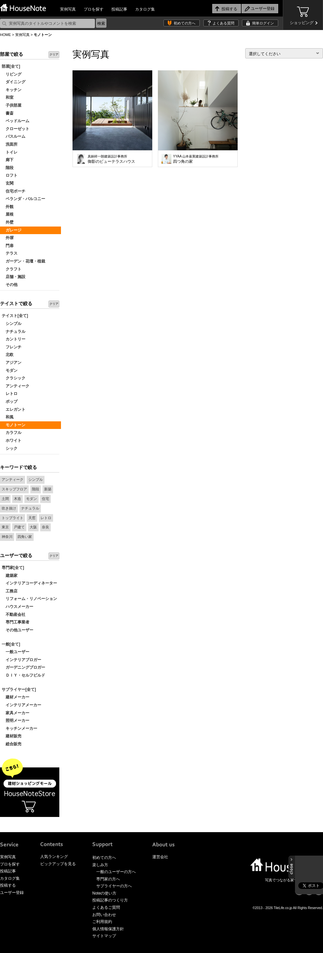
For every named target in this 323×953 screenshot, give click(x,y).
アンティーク (15, 386)
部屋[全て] (11, 66)
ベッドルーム (15, 121)
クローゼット (15, 128)
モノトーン (13, 425)
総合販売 (11, 744)
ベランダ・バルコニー (23, 198)
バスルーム (13, 136)
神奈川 (7, 537)
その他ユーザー (17, 630)
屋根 (8, 214)
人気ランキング (54, 856)
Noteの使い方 (104, 893)
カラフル (11, 432)
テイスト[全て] (15, 315)
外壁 (8, 222)
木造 (17, 499)
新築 (47, 489)
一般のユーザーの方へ (116, 871)
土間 (5, 499)
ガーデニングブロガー (23, 667)
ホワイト (11, 440)
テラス (9, 253)
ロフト (9, 175)
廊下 (8, 160)
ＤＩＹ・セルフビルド (23, 675)
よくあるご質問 (106, 907)
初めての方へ (184, 23)
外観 (8, 206)
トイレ (9, 152)
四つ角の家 (196, 159)
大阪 (33, 527)
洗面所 (9, 144)
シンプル (11, 323)
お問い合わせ (104, 914)
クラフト (11, 269)
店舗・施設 (13, 276)
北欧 (8, 354)
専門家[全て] (13, 567)
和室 (8, 97)
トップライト (12, 518)
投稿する (8, 885)
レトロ (9, 393)
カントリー (13, 339)
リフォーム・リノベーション (29, 598)
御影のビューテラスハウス (111, 159)
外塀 (8, 237)
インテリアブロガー (21, 659)
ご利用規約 (102, 921)
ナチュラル (13, 331)
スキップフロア (14, 489)
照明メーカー (15, 720)
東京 (5, 527)
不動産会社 (13, 614)
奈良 (45, 527)
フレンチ (11, 347)
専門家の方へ (108, 879)
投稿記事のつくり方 (110, 900)
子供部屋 (11, 105)
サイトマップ (104, 936)
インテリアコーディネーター (29, 583)
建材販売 (11, 736)
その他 (9, 284)
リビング (11, 74)
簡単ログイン (263, 23)
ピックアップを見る (58, 864)
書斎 (8, 113)
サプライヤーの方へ (114, 886)
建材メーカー (15, 697)
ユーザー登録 (12, 892)
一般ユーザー (15, 652)
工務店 (9, 591)
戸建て (19, 527)
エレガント (13, 409)
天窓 (32, 518)
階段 (8, 167)
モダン (9, 370)
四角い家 (24, 537)
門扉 (8, 245)
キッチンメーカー (19, 728)
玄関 (8, 183)
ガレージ (11, 230)
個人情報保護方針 (108, 929)
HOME (5, 35)
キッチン (11, 90)
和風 (8, 417)
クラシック (13, 378)
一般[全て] (11, 644)
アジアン (11, 362)
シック (9, 448)
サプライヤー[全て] (19, 689)
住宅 (45, 499)
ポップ (9, 401)
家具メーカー (15, 713)
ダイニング (13, 82)
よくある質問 (223, 23)
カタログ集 (145, 9)
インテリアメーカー (21, 705)
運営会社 (160, 857)
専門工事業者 (15, 622)
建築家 (9, 575)
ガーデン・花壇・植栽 (23, 261)
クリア (53, 54)
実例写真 (68, 9)
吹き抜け (9, 508)
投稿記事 (119, 9)
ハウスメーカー (17, 606)
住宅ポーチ (13, 191)
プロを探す (93, 9)
